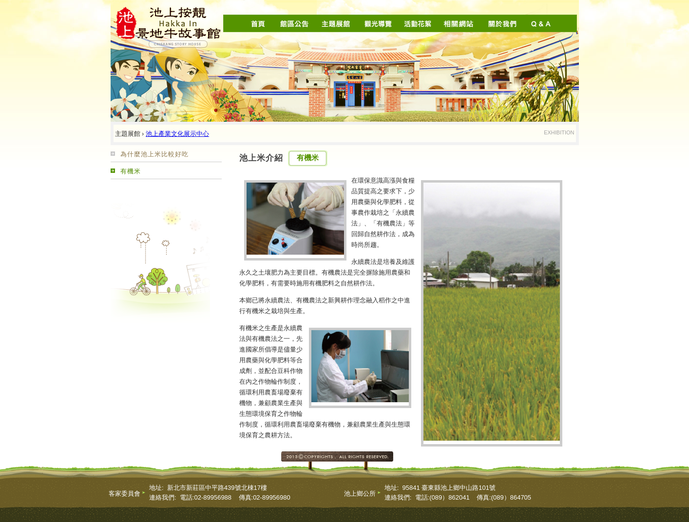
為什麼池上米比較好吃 (154, 154)
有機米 (130, 171)
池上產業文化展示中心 (177, 133)
